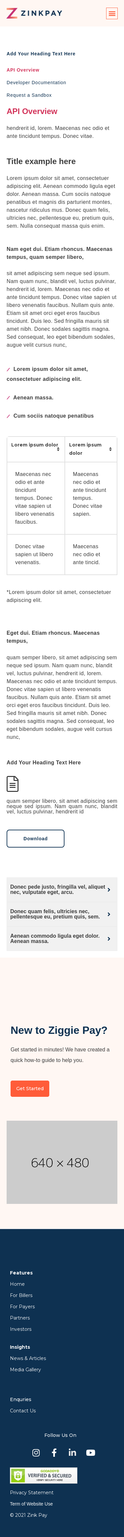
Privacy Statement (32, 1493)
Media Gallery (25, 1370)
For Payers (22, 1307)
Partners (20, 1318)
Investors (20, 1329)
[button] (112, 13)
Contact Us (23, 1411)
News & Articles (28, 1358)
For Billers (21, 1295)
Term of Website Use (31, 1504)
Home (17, 1284)
